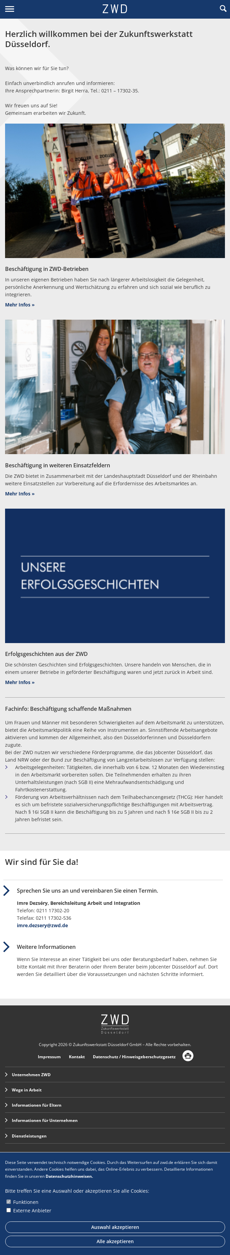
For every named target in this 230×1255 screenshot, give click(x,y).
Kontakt (77, 1057)
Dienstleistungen (26, 1136)
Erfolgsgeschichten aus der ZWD (46, 654)
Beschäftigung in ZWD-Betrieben (46, 269)
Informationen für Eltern (33, 1105)
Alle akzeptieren (115, 1241)
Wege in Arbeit (23, 1090)
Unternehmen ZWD (28, 1075)
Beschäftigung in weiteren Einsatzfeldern (57, 465)
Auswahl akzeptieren (115, 1227)
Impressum (49, 1057)
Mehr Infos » (20, 304)
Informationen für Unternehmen (41, 1120)
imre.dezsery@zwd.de (42, 925)
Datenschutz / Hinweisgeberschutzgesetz (134, 1057)
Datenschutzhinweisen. (69, 1176)
